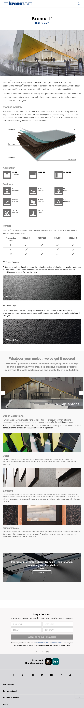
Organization (42, 684)
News (5, 704)
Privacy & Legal (42, 690)
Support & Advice (42, 697)
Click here (42, 572)
